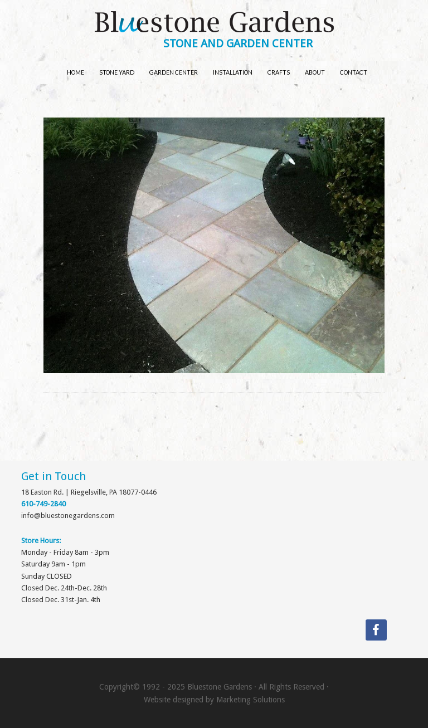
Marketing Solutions (250, 699)
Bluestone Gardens (213, 23)
